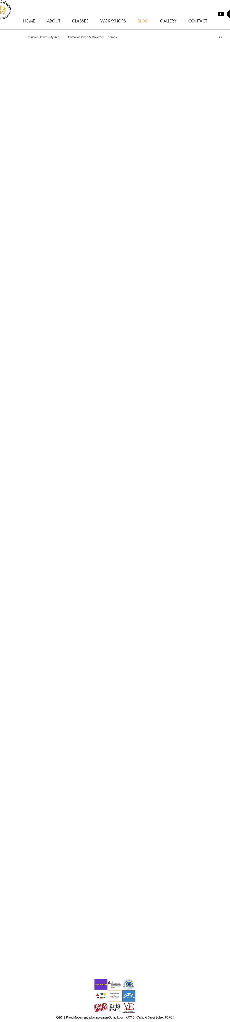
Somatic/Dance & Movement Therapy (92, 37)
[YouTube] (221, 14)
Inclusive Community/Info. (43, 37)
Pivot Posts (11, 37)
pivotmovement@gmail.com (106, 1017)
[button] (221, 37)
